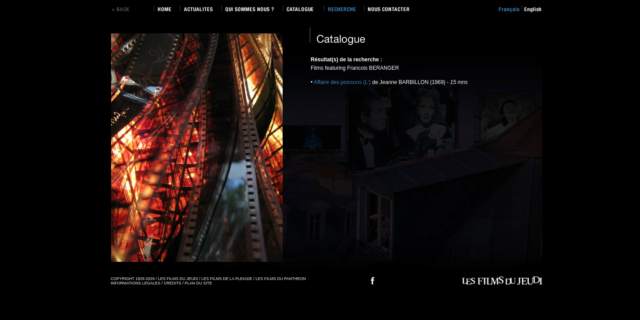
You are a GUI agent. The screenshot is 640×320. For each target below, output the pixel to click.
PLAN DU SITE (198, 283)
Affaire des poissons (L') (342, 82)
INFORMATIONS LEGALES (135, 283)
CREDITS (172, 283)
